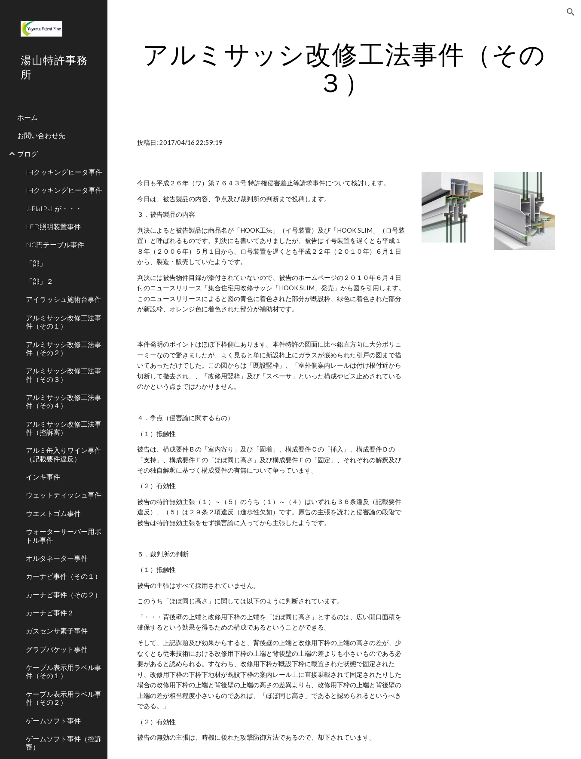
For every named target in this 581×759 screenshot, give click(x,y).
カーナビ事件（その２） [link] (63, 594)
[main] (344, 68)
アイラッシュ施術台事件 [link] (63, 299)
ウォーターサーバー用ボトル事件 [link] (63, 535)
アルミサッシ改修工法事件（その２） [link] (63, 348)
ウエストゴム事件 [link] (53, 513)
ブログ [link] (27, 154)
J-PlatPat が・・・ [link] (54, 208)
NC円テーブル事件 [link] (55, 244)
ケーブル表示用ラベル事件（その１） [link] (63, 671)
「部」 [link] (36, 263)
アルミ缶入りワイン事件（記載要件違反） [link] (63, 454)
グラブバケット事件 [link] (57, 649)
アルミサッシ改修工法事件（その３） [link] (63, 374)
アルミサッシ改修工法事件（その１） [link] (63, 321)
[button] (570, 12)
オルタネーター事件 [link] (57, 558)
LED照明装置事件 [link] (53, 226)
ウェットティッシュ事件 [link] (63, 495)
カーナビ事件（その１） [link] (63, 576)
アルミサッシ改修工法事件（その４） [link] (63, 401)
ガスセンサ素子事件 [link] (57, 631)
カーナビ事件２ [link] (50, 612)
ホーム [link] (27, 117)
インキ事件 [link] (43, 477)
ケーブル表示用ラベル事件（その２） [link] (63, 698)
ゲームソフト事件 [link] (53, 720)
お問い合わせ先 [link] (41, 135)
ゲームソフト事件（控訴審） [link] (63, 742)
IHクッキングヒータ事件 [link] (64, 172)
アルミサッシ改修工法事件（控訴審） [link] (63, 428)
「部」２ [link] (39, 281)
